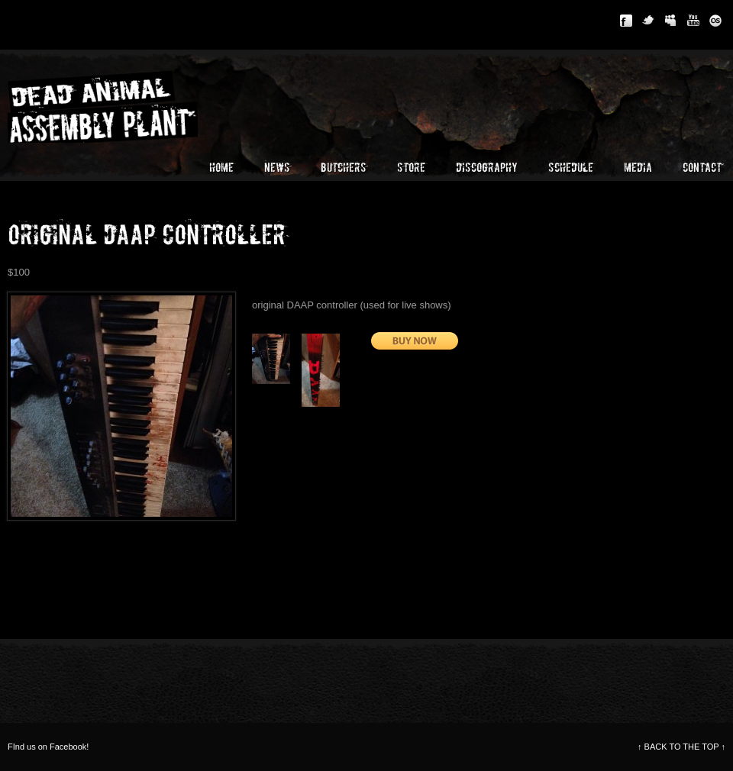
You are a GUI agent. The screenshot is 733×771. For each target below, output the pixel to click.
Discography (487, 168)
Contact (702, 168)
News (277, 168)
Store (411, 168)
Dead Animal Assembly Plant (122, 104)
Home (221, 168)
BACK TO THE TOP (681, 746)
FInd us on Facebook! (48, 746)
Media (638, 168)
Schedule (570, 168)
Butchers (343, 168)
